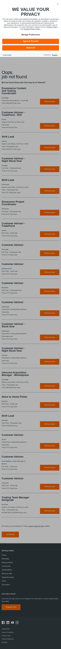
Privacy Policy (52, 27)
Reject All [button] (30, 48)
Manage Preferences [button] (30, 35)
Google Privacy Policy (32, 29)
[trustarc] (55, 55)
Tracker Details (7, 55)
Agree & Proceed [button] (30, 41)
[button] (57, 3)
